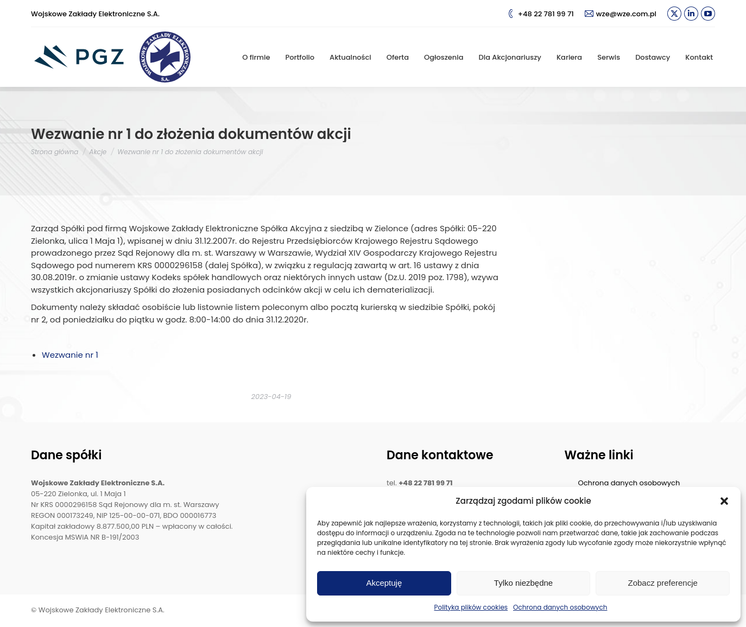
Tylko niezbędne (523, 582)
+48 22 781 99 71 (540, 14)
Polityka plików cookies (471, 607)
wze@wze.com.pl (620, 14)
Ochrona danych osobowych (560, 607)
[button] (724, 501)
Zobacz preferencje (662, 582)
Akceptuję (384, 582)
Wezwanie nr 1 (70, 354)
